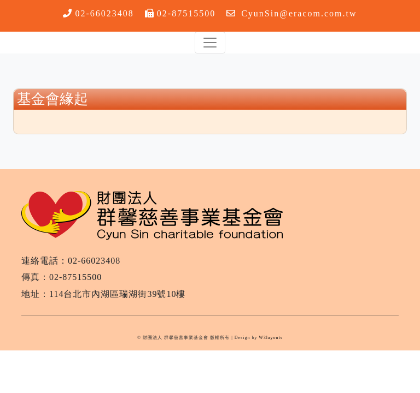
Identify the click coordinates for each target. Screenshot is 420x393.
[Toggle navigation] (210, 42)
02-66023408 (104, 13)
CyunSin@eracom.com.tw (299, 13)
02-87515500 (186, 13)
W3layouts (271, 337)
